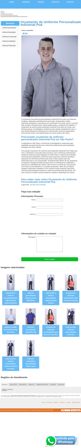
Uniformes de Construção (9, 36)
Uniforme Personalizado (9, 32)
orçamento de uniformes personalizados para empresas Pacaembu (71, 296)
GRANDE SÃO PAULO (42, 384)
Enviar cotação (49, 259)
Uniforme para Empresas (9, 28)
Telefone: (46, 214)
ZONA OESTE (22, 384)
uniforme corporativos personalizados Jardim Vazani (30, 362)
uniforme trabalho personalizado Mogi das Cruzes (10, 329)
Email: (47, 207)
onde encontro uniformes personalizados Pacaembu (71, 330)
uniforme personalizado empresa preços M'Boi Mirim (30, 296)
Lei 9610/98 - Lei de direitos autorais (53, 396)
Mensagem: (45, 244)
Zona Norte (61, 384)
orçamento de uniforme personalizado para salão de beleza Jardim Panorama (10, 298)
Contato (70, 2)
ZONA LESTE (13, 384)
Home (11, 2)
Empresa (26, 2)
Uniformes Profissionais (9, 45)
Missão (41, 2)
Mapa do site (76, 402)
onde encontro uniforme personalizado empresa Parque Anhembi (50, 298)
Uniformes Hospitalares (9, 41)
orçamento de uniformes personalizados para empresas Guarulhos (51, 330)
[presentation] (37, 224)
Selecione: (5, 384)
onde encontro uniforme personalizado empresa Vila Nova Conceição (10, 364)
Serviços (55, 2)
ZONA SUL (31, 384)
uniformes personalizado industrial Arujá (30, 329)
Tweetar (25, 33)
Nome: (47, 200)
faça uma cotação (39, 185)
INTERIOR (53, 384)
